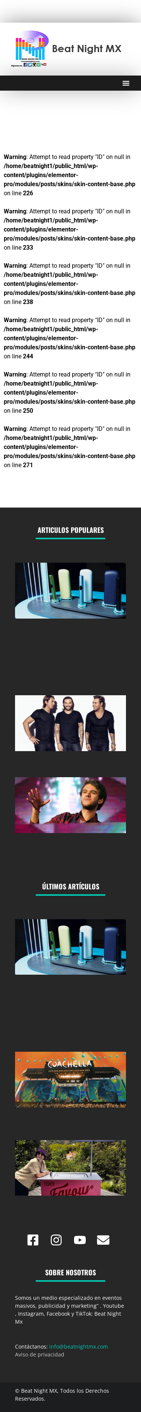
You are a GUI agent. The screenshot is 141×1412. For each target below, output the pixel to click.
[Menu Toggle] (126, 83)
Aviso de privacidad (39, 1354)
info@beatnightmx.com (78, 1346)
